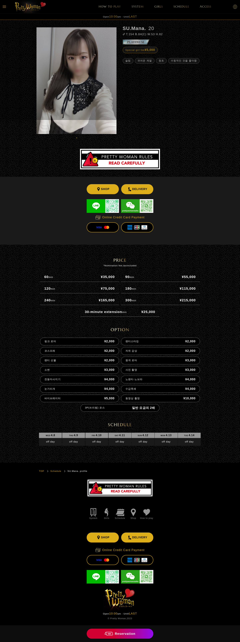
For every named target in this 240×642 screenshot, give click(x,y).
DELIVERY (137, 189)
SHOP (103, 189)
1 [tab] (76, 137)
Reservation (120, 634)
